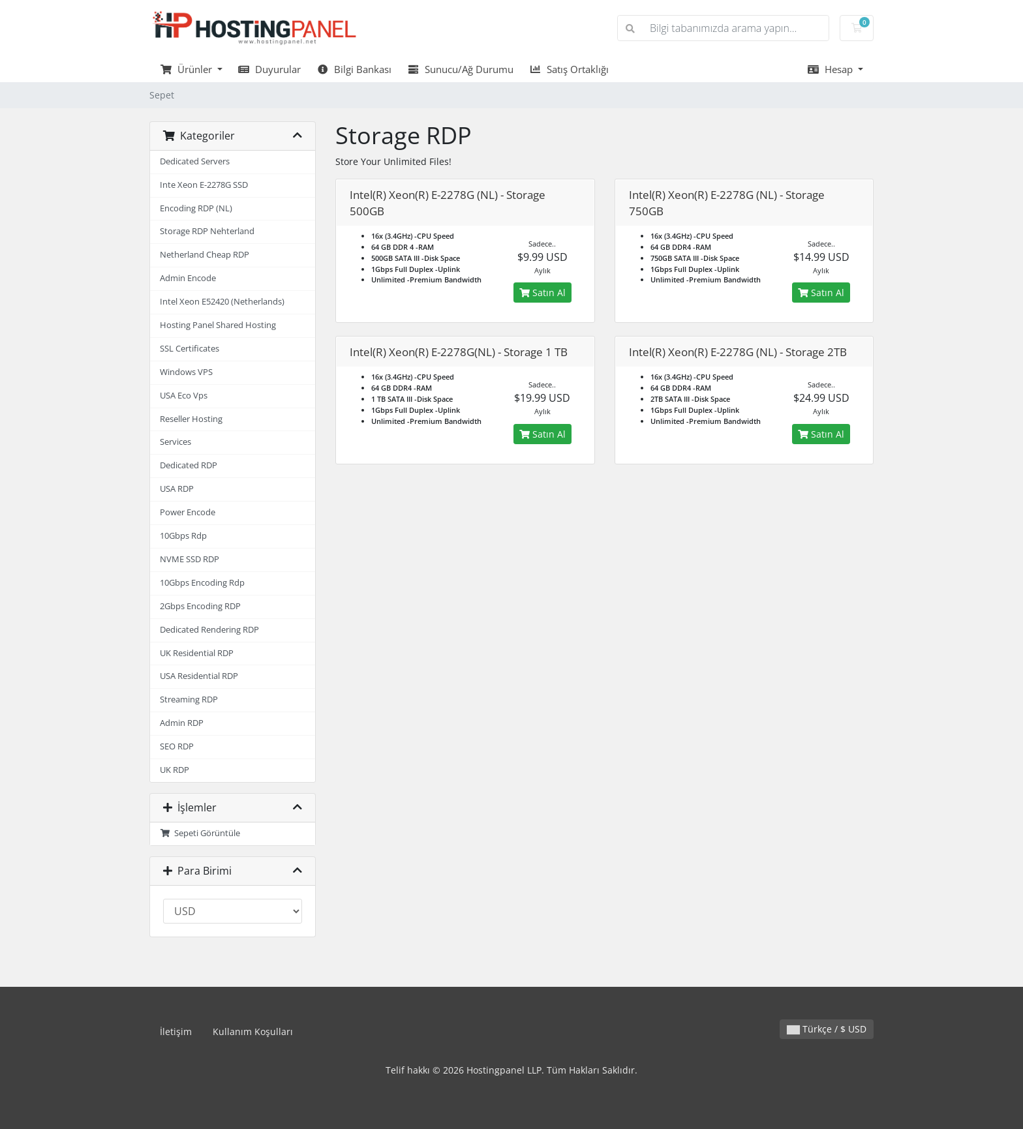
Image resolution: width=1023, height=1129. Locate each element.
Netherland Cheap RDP (204, 254)
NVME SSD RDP (189, 559)
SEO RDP (177, 746)
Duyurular (269, 69)
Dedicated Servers (195, 161)
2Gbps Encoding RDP (200, 606)
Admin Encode (188, 278)
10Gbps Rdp (183, 535)
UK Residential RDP (197, 653)
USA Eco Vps (183, 395)
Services (175, 441)
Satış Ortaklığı (569, 69)
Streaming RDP (189, 699)
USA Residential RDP (199, 676)
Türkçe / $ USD (826, 1029)
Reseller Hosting (191, 419)
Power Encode (187, 512)
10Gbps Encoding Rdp (202, 582)
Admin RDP (182, 723)
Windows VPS (186, 372)
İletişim (176, 1031)
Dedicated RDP (188, 465)
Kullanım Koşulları (253, 1031)
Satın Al (542, 292)
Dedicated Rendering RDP (209, 629)
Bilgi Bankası (353, 69)
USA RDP (177, 488)
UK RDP (174, 769)
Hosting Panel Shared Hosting (218, 325)
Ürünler (187, 69)
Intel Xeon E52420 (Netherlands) (222, 301)
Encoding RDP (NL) (196, 208)
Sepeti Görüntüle (200, 833)
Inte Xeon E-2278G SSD (204, 184)
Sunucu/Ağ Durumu (460, 69)
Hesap (831, 69)
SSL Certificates (189, 348)
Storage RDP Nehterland (207, 231)
